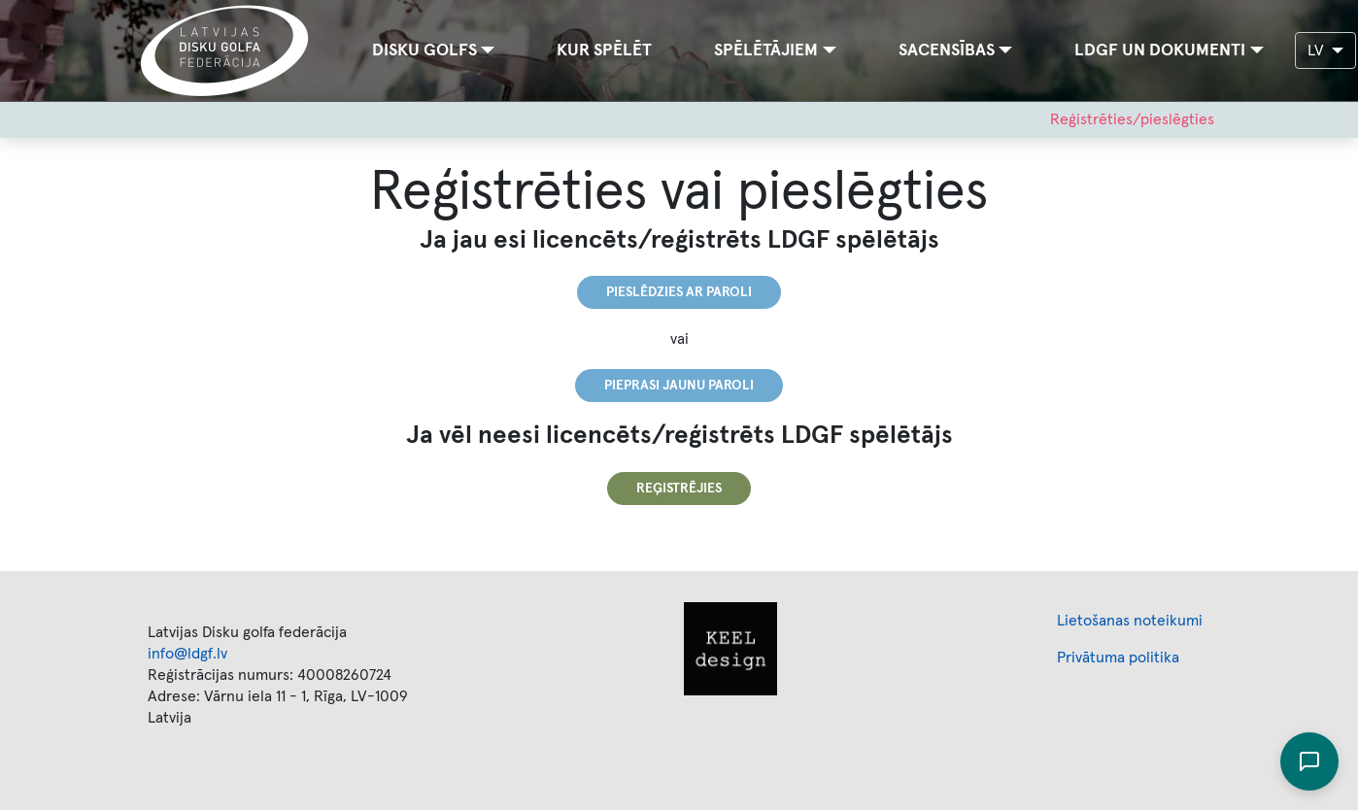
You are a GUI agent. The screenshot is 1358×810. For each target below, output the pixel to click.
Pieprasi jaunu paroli (679, 385)
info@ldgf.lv (187, 653)
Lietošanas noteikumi (1130, 620)
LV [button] (1317, 50)
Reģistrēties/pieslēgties (1132, 119)
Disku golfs (424, 50)
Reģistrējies (679, 488)
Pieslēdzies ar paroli (679, 292)
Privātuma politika (1118, 657)
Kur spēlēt (604, 50)
